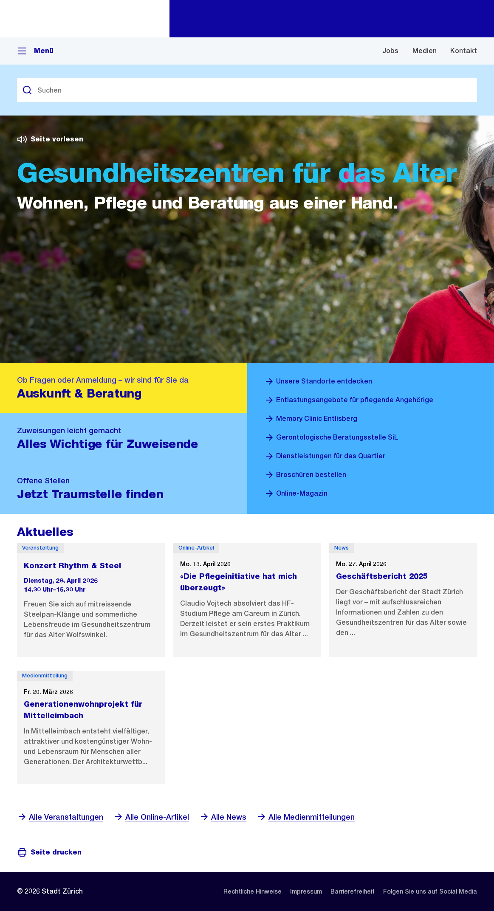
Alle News (222, 817)
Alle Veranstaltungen (60, 817)
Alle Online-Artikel (151, 817)
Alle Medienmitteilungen (306, 817)
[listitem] (252, 891)
